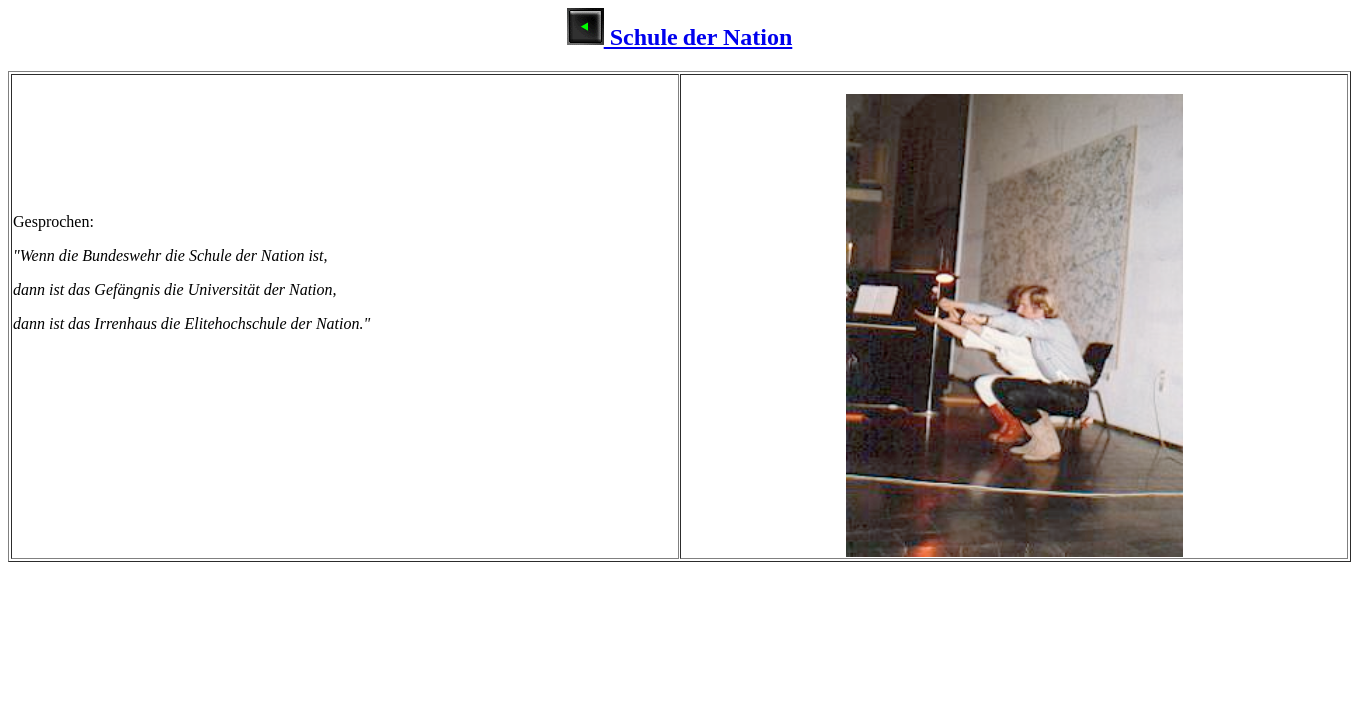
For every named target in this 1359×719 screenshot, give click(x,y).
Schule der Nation (680, 37)
